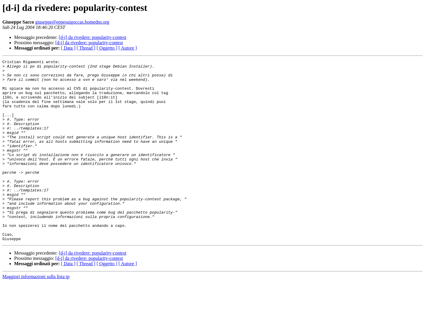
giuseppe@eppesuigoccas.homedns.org (72, 21)
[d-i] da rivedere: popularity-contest (92, 37)
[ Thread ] (86, 47)
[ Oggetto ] (107, 47)
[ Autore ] (127, 47)
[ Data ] (68, 47)
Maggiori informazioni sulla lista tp (36, 312)
